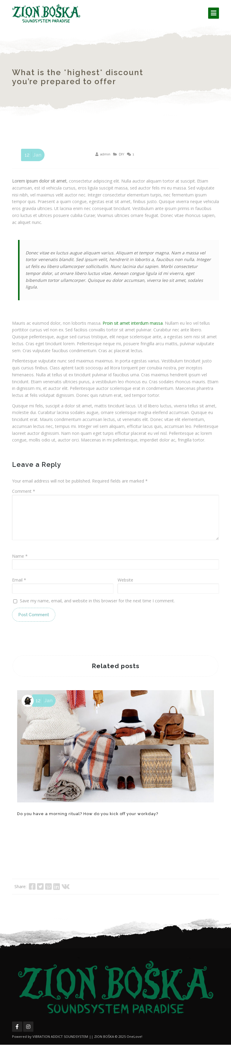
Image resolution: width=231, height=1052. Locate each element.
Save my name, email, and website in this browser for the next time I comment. (97, 608)
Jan (32, 155)
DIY (121, 154)
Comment (23, 491)
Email (19, 587)
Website (125, 587)
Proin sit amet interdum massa (133, 323)
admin (105, 154)
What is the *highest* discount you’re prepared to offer (77, 77)
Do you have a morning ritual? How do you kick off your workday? (87, 821)
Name (20, 563)
